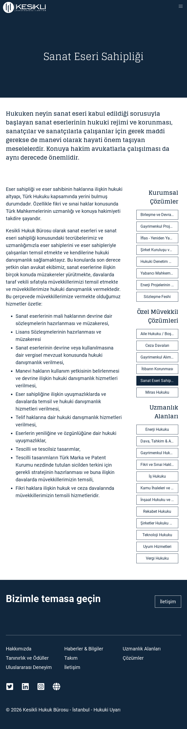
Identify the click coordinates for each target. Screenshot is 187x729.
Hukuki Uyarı (107, 710)
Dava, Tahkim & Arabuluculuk (159, 441)
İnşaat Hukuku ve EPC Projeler (159, 499)
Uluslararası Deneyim (29, 667)
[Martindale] (56, 686)
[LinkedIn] (25, 686)
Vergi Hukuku (157, 558)
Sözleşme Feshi (157, 296)
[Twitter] (10, 686)
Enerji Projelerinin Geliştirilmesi (159, 285)
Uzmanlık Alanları (142, 649)
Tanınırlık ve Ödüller (27, 658)
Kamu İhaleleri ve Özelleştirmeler (159, 488)
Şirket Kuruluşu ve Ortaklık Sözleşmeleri (159, 249)
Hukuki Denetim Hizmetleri (159, 261)
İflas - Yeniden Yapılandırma (159, 238)
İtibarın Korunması (157, 369)
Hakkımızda (18, 649)
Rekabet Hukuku (157, 511)
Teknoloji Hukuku (157, 535)
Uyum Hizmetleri (157, 546)
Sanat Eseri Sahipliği (158, 380)
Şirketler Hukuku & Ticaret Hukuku (159, 523)
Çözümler (133, 658)
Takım (71, 658)
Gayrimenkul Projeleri (158, 226)
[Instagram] (41, 686)
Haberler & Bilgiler (83, 649)
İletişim (168, 602)
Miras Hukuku (157, 392)
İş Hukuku (157, 476)
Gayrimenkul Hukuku (158, 453)
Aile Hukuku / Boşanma (159, 333)
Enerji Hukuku (157, 429)
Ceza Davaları (157, 345)
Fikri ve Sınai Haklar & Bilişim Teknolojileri (159, 464)
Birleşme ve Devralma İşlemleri (159, 214)
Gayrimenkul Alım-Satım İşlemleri (159, 357)
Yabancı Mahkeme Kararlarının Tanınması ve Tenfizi (159, 273)
